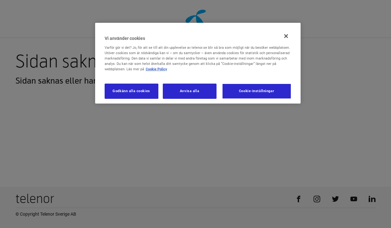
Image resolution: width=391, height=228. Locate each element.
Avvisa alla (189, 91)
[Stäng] (286, 36)
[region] (198, 63)
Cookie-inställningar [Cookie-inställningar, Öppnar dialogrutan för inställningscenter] (256, 91)
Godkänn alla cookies (131, 91)
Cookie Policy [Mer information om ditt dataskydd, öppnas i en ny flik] (156, 69)
